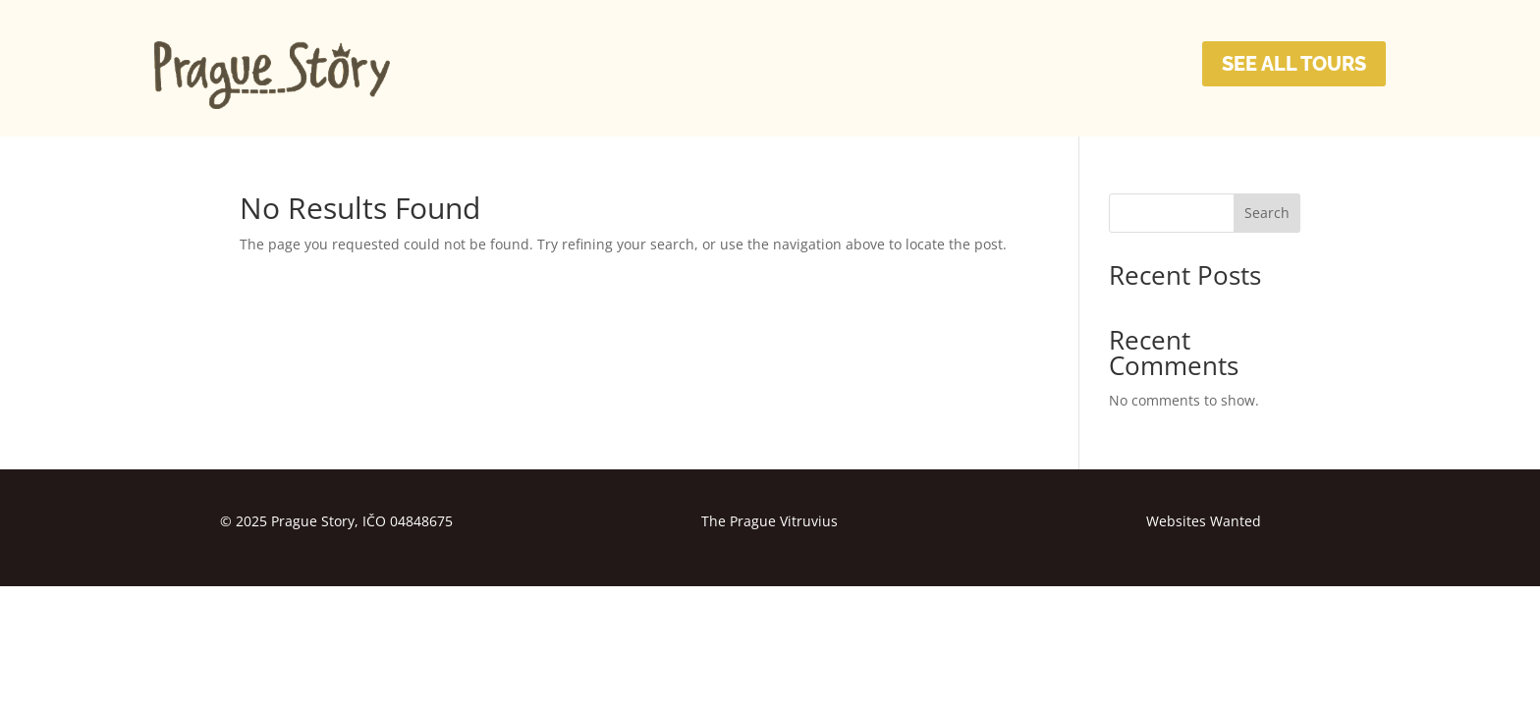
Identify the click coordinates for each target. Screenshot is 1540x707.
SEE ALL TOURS (1294, 64)
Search (1267, 212)
